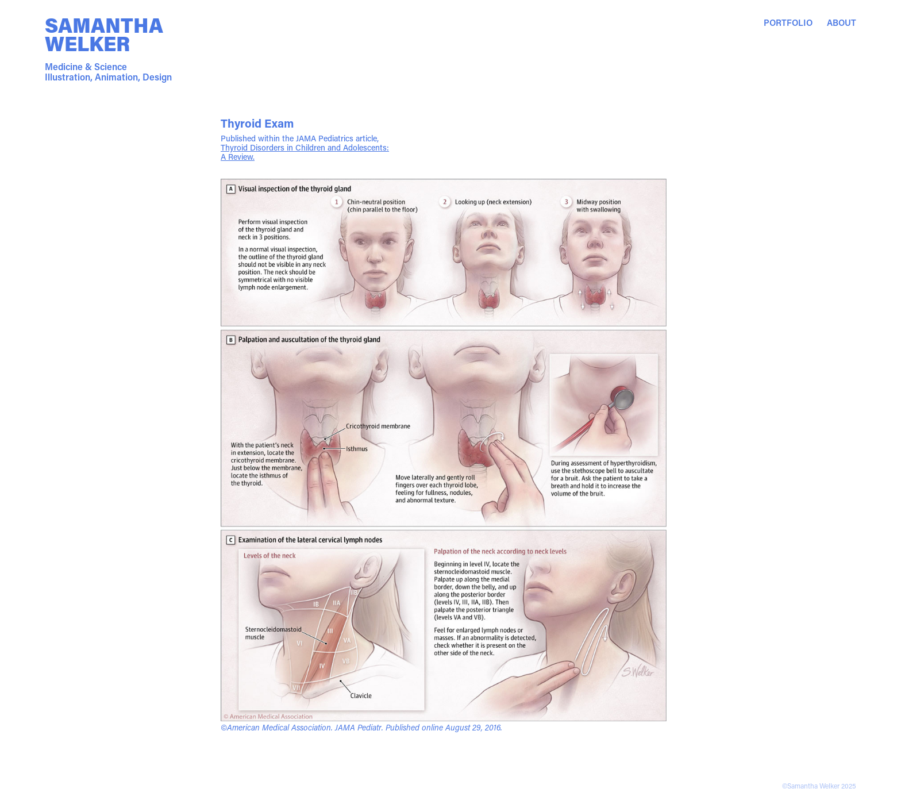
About (841, 22)
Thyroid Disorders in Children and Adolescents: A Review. (305, 152)
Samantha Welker (106, 33)
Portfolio (788, 22)
